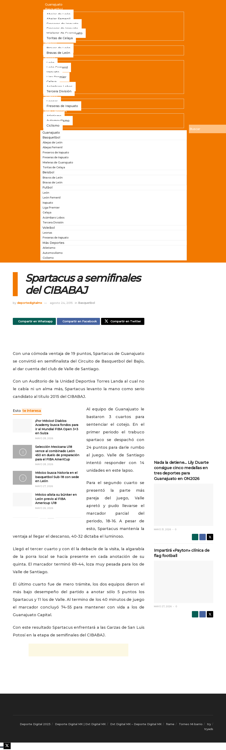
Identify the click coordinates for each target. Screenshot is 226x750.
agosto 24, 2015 (61, 302)
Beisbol (51, 43)
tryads (208, 730)
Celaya (47, 212)
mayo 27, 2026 (44, 487)
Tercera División (58, 91)
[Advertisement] (78, 339)
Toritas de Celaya (59, 38)
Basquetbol (54, 9)
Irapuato (48, 202)
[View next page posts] (51, 519)
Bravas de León (58, 53)
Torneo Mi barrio (191, 725)
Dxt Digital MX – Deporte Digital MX (136, 725)
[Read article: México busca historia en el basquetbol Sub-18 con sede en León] (22, 479)
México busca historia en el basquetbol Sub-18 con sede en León (57, 478)
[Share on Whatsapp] (34, 322)
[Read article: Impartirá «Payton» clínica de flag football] (183, 582)
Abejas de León (52, 142)
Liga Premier (51, 207)
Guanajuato (53, 4)
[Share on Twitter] (122, 322)
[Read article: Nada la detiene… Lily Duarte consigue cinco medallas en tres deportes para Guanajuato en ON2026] (183, 505)
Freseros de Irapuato (56, 152)
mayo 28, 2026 (44, 439)
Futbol (50, 58)
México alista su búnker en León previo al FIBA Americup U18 (56, 500)
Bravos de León (53, 177)
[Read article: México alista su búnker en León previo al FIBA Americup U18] (22, 500)
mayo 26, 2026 (44, 509)
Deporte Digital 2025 (35, 725)
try (209, 725)
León (46, 192)
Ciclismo (52, 125)
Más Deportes (56, 111)
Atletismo (49, 247)
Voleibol (51, 96)
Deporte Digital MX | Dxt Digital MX (80, 725)
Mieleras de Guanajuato (58, 162)
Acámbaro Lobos (53, 217)
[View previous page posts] (43, 519)
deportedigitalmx (29, 302)
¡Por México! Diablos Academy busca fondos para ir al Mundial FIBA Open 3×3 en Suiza (56, 428)
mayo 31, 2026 (162, 529)
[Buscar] (207, 129)
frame (170, 725)
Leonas (47, 232)
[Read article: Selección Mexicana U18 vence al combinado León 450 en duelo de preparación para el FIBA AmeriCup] (22, 453)
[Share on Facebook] (78, 322)
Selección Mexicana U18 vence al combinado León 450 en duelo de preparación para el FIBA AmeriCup (57, 454)
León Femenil (52, 197)
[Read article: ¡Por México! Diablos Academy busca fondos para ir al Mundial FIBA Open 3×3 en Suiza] (22, 426)
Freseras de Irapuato (62, 106)
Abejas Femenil (52, 147)
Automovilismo (53, 252)
